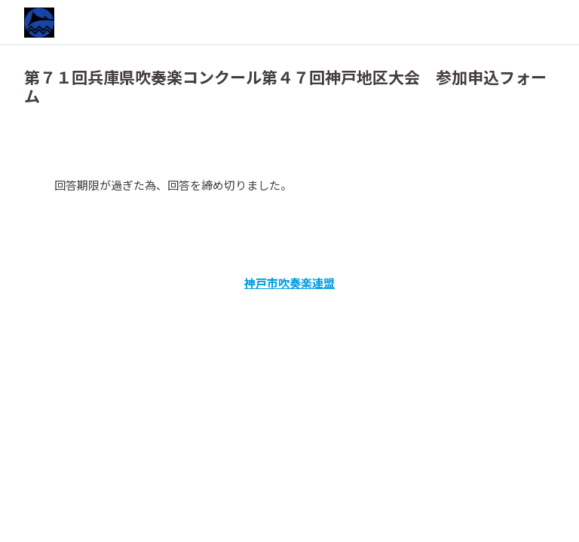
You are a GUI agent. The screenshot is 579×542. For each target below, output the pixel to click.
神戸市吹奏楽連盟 (289, 283)
